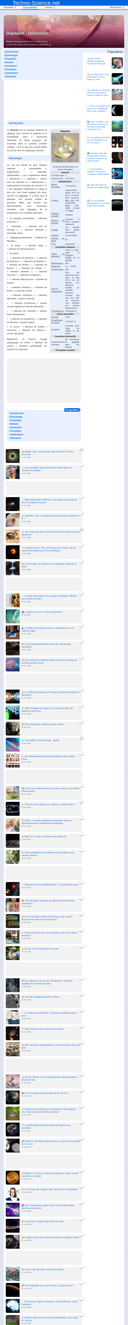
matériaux (30, 150)
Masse (54, 184)
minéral (30, 130)
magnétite (23, 196)
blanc (67, 205)
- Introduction (12, 52)
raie (77, 277)
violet (67, 208)
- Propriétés (11, 59)
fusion (57, 323)
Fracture (55, 235)
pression (36, 140)
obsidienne (16, 237)
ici (50, 44)
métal (41, 189)
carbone (11, 133)
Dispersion (56, 266)
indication (32, 209)
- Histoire (9, 62)
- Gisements (11, 66)
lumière (68, 260)
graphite (75, 342)
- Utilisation (10, 76)
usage (44, 339)
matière (32, 192)
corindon (17, 218)
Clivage (54, 230)
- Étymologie (11, 55)
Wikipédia (18, 41)
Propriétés (72, 409)
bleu (67, 200)
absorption (57, 291)
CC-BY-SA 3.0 (41, 41)
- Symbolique (11, 73)
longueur (69, 255)
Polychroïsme (57, 269)
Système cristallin (55, 214)
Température (57, 320)
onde (69, 258)
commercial (12, 342)
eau (68, 328)
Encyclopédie (30, 7)
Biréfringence (57, 263)
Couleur (54, 200)
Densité (54, 317)
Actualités (10, 7)
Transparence (57, 311)
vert (72, 200)
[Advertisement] (44, 99)
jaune (67, 193)
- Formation (10, 69)
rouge (70, 210)
